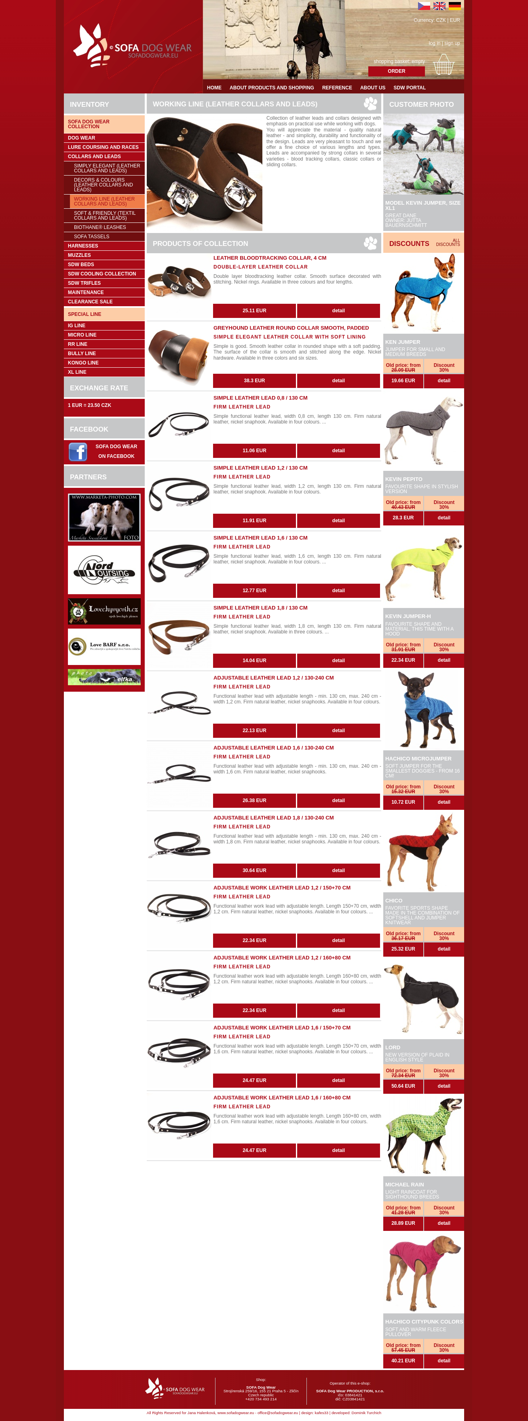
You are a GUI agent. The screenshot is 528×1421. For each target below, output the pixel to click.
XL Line (77, 372)
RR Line (77, 344)
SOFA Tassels (92, 236)
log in (435, 43)
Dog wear (81, 138)
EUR (455, 20)
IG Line (76, 325)
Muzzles (79, 255)
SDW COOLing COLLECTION (102, 274)
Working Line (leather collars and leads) (104, 201)
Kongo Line (83, 363)
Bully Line (82, 353)
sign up (452, 43)
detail (444, 380)
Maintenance (86, 292)
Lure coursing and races (103, 147)
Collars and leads (94, 156)
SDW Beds (81, 264)
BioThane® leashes (100, 227)
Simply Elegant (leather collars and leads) (107, 168)
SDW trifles (84, 283)
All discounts (448, 242)
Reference (337, 88)
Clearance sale (90, 302)
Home (214, 88)
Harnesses (83, 246)
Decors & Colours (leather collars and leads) (103, 185)
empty (418, 61)
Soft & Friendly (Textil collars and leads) (105, 215)
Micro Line (82, 335)
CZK (441, 20)
